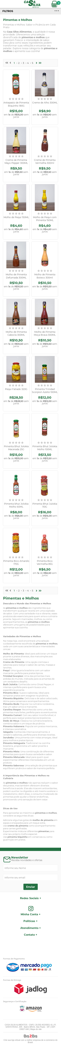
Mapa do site (36, 1029)
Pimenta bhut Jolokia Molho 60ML (16, 505)
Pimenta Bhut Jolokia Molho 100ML (44, 448)
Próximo (36, 63)
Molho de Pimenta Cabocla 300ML (16, 333)
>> (40, 63)
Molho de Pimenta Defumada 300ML (16, 276)
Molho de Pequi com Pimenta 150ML (45, 219)
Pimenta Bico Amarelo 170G (16, 562)
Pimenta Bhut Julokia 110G (44, 505)
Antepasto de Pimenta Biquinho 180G (16, 104)
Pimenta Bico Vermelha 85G (45, 562)
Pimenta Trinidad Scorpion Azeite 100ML (45, 391)
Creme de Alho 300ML (44, 102)
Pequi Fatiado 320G (16, 389)
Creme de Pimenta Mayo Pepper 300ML (16, 161)
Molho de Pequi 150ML (16, 217)
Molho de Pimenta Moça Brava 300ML (45, 333)
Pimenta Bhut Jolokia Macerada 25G (16, 448)
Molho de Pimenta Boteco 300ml (44, 276)
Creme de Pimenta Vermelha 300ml (44, 161)
